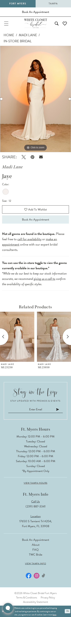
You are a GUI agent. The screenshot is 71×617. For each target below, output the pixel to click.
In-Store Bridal (18, 41)
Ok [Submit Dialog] (67, 611)
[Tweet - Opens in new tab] (23, 157)
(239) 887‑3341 (35, 506)
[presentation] (17, 337)
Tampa (53, 3)
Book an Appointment (35, 219)
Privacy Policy (48, 597)
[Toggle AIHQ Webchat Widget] (8, 608)
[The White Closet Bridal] (35, 23)
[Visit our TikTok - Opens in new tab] (43, 575)
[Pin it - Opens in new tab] (32, 157)
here (54, 614)
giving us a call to (44, 278)
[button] (6, 23)
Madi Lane (28, 35)
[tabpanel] (35, 99)
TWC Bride (35, 554)
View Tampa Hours (35, 483)
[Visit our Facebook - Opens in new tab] (28, 576)
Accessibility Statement (35, 602)
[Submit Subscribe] (58, 409)
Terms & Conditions (26, 597)
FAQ (35, 549)
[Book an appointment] (35, 11)
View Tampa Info (35, 563)
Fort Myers (17, 3)
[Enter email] (35, 409)
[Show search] (57, 23)
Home (9, 35)
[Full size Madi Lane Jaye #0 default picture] (35, 99)
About (35, 544)
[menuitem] (6, 23)
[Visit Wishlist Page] (65, 23)
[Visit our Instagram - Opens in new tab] (36, 576)
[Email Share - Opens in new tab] (41, 157)
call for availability (29, 239)
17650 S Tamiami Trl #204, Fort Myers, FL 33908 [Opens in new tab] (35, 523)
